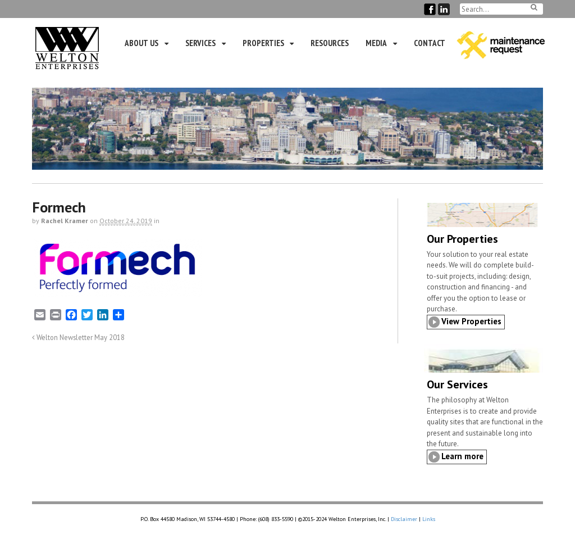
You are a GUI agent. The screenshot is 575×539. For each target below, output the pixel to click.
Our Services (457, 384)
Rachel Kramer (64, 220)
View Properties (471, 321)
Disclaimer (404, 519)
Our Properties (462, 239)
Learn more (462, 456)
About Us (141, 43)
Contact (429, 43)
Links (428, 519)
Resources (330, 43)
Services (200, 43)
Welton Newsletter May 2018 (78, 337)
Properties (263, 43)
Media (376, 43)
